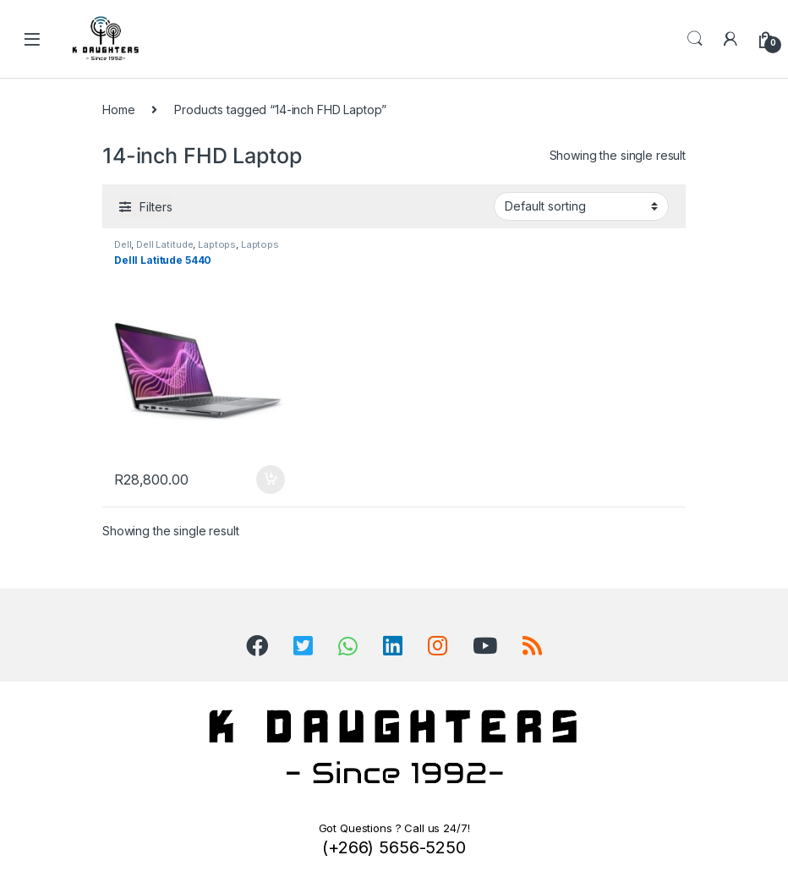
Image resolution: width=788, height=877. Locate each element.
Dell (122, 244)
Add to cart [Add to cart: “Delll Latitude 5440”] (270, 479)
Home (118, 109)
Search (695, 39)
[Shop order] (581, 206)
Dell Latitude (164, 244)
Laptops (217, 244)
